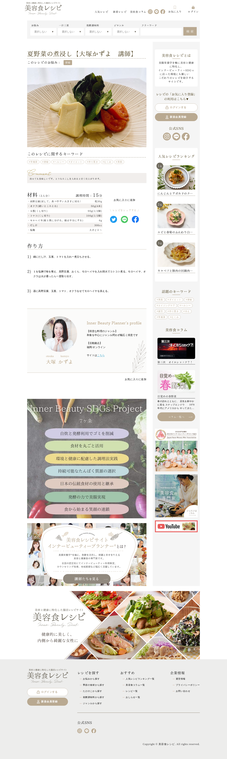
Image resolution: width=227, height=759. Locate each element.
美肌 (120, 162)
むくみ (107, 162)
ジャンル (119, 25)
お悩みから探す (91, 679)
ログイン (193, 9)
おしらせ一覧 (133, 697)
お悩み (35, 25)
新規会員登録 (175, 117)
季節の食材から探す (94, 685)
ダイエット (76, 162)
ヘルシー (59, 162)
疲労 (160, 311)
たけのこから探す (92, 691)
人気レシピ (101, 11)
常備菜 (34, 162)
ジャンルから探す (92, 703)
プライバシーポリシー (188, 685)
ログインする (175, 107)
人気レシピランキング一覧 (140, 679)
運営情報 (180, 679)
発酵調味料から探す (94, 697)
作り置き (93, 162)
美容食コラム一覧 (135, 685)
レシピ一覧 (132, 691)
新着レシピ (120, 11)
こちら (101, 355)
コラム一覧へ (180, 416)
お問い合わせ (183, 691)
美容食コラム (138, 11)
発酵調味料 (92, 25)
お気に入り (175, 9)
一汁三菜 (64, 25)
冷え (187, 311)
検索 (190, 31)
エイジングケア (166, 305)
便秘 (46, 162)
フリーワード (149, 25)
